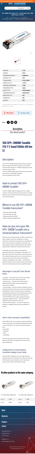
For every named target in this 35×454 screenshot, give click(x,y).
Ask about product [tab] (17, 132)
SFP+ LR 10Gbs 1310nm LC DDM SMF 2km (26, 394)
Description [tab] (17, 129)
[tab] (23, 113)
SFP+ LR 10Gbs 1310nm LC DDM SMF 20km (8, 394)
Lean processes (7, 287)
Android (19, 321)
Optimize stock (7, 281)
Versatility (5, 277)
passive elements (27, 194)
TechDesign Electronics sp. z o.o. (19, 448)
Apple (23, 321)
